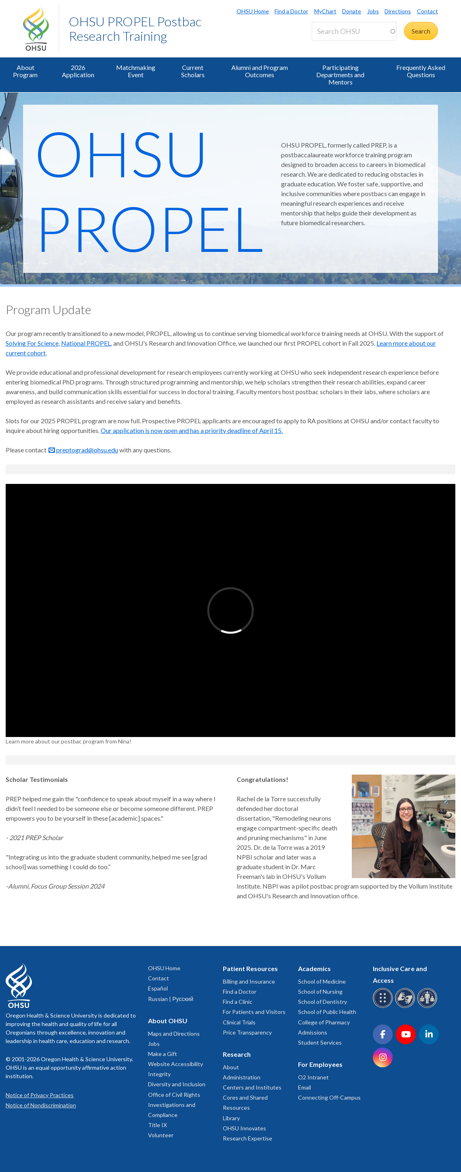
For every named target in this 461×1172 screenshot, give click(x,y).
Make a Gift (162, 1053)
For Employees (320, 1064)
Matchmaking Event (135, 70)
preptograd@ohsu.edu (87, 450)
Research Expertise (247, 1138)
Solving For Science (32, 343)
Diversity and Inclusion (176, 1084)
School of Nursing (320, 991)
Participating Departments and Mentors (340, 74)
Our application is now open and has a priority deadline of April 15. (192, 430)
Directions (398, 11)
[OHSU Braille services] (384, 1006)
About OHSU (167, 1020)
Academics (314, 968)
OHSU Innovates (244, 1128)
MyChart (325, 11)
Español (158, 988)
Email (304, 1087)
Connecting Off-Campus (329, 1097)
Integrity (159, 1074)
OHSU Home (253, 11)
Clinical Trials (239, 1022)
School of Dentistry (322, 1001)
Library (231, 1118)
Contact (427, 11)
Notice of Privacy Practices (40, 1095)
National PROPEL (86, 343)
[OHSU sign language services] (406, 1006)
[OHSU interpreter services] (428, 1006)
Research (237, 1054)
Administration (241, 1077)
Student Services (320, 1042)
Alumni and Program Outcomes (259, 70)
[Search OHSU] (354, 31)
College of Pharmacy (324, 1022)
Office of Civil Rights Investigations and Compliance (174, 1104)
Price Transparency (247, 1032)
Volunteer (160, 1135)
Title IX (157, 1124)
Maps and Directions (174, 1033)
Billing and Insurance (249, 981)
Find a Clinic (237, 1001)
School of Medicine (322, 981)
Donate (351, 11)
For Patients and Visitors (254, 1011)
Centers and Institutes (252, 1087)
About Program (25, 70)
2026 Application (78, 70)
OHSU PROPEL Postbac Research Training (135, 28)
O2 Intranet (313, 1077)
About (231, 1067)
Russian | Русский (170, 998)
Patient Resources (250, 968)
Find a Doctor (291, 11)
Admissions (312, 1032)
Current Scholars (193, 70)
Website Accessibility (175, 1063)
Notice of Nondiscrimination (41, 1105)
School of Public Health (327, 1011)
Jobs (373, 11)
